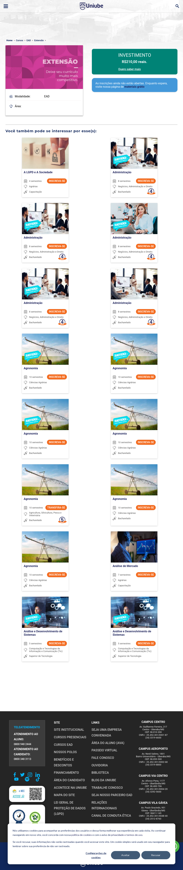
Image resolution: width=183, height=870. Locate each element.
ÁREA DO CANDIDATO (69, 780)
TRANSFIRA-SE (56, 507)
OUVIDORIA (100, 765)
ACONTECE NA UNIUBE (70, 787)
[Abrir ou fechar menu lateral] (6, 6)
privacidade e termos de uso (126, 834)
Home (9, 40)
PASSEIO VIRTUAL (104, 750)
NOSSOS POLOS (65, 752)
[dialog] (91, 843)
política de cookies (81, 834)
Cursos (19, 40)
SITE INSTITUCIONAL (69, 729)
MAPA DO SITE (64, 795)
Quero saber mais (129, 69)
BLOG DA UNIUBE (104, 780)
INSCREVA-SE (57, 181)
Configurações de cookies (96, 855)
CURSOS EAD (63, 745)
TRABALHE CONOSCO (107, 787)
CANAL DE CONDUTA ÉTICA (111, 815)
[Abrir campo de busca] (177, 6)
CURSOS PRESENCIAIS (70, 737)
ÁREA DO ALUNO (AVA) (108, 743)
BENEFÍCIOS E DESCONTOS (64, 762)
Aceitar (125, 855)
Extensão (39, 40)
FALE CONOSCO (103, 758)
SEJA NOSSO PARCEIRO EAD (112, 795)
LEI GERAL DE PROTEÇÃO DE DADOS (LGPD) (70, 808)
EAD (29, 40)
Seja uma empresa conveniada (107, 732)
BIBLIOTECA (100, 772)
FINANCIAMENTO (66, 772)
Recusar (155, 855)
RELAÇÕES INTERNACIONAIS (104, 805)
